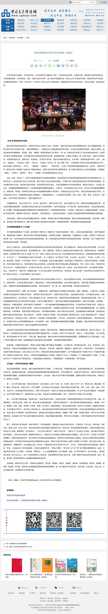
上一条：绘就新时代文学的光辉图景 (15, 543)
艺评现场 (12, 38)
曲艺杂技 (21, 23)
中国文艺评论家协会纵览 (16, 495)
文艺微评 (100, 23)
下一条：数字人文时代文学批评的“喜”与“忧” (18, 547)
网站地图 (104, 2)
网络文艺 (47, 23)
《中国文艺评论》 (21, 30)
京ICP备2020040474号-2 (72, 605)
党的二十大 (34, 20)
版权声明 (43, 593)
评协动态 (86, 30)
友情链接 (73, 593)
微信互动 (61, 587)
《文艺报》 (56, 61)
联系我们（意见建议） (57, 593)
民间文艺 (34, 23)
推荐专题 (73, 30)
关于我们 (32, 593)
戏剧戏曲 (60, 20)
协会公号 (34, 30)
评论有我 (60, 30)
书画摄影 (100, 20)
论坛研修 (60, 27)
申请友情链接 (84, 593)
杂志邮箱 (100, 15)
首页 (4, 38)
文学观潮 (47, 20)
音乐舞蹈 (87, 20)
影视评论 (73, 20)
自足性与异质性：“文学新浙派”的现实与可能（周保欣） (28, 500)
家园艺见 (47, 27)
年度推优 (73, 27)
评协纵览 (21, 27)
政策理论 (21, 20)
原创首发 (73, 23)
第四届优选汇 (87, 27)
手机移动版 (43, 587)
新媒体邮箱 (90, 15)
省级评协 (34, 27)
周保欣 (72, 61)
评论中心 (100, 30)
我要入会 (100, 27)
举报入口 (97, 593)
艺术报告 (47, 30)
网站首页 (11, 593)
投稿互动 (87, 23)
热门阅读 (60, 23)
